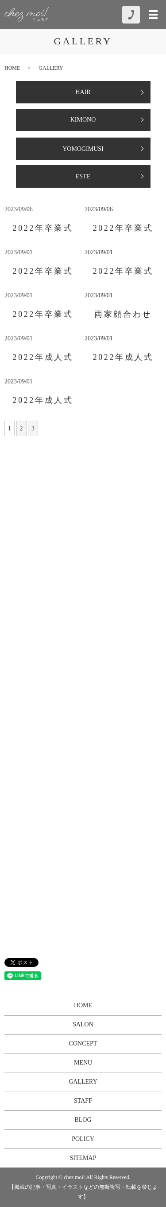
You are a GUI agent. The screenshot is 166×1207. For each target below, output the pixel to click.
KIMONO (83, 119)
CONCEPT (83, 1043)
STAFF (83, 1100)
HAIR (82, 92)
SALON (83, 1024)
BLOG (82, 1119)
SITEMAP (83, 1158)
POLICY (83, 1139)
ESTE (83, 176)
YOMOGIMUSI (83, 149)
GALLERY (83, 1081)
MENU (83, 1062)
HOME (12, 68)
